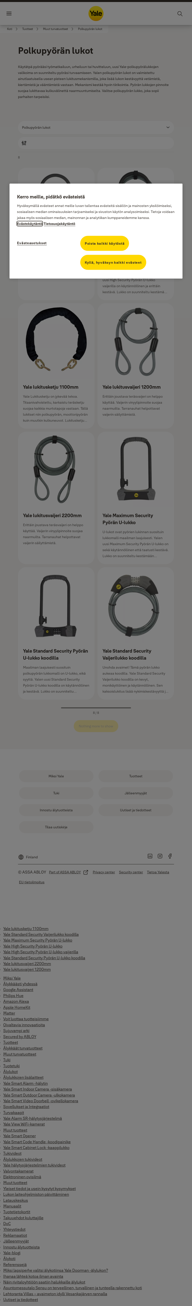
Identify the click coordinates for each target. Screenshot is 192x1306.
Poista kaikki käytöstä (104, 243)
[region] (96, 230)
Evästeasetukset (32, 243)
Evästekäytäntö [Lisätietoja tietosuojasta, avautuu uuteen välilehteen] (29, 223)
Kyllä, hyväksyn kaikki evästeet (113, 262)
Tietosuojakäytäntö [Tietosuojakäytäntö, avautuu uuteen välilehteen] (59, 223)
